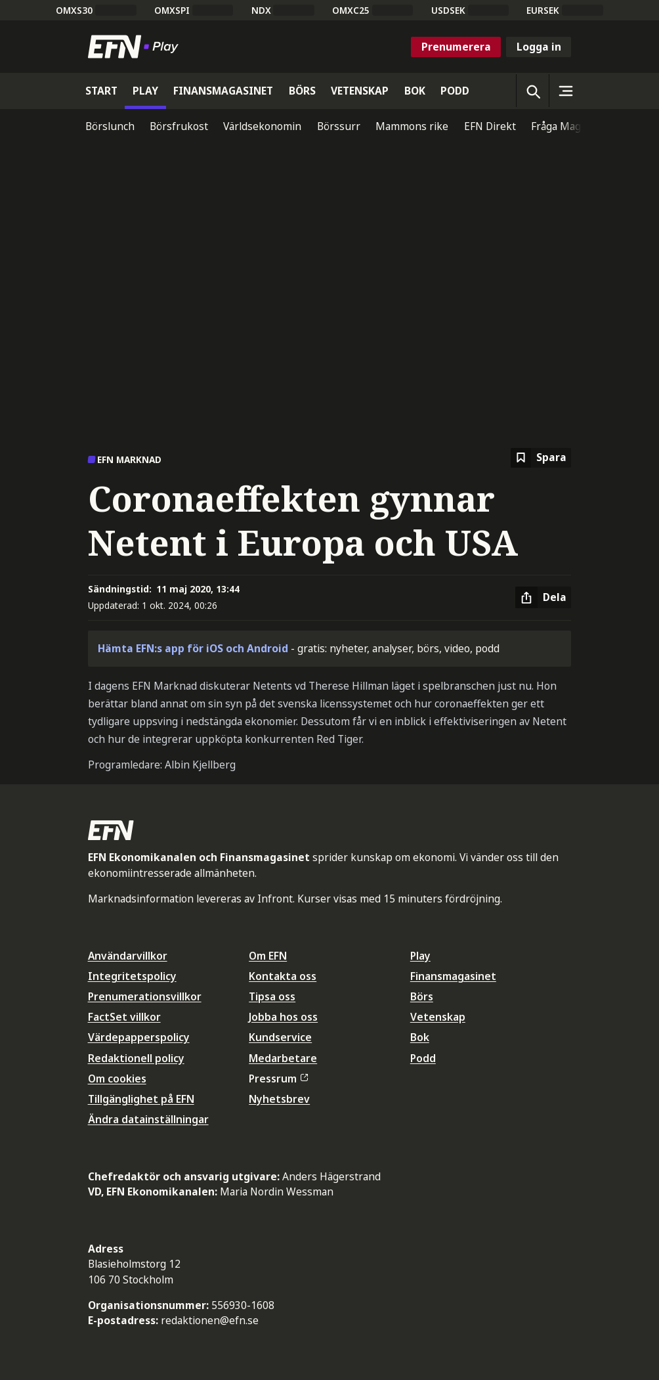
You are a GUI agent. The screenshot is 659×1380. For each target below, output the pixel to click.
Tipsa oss (272, 996)
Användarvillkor (127, 955)
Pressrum (278, 1078)
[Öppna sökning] (532, 90)
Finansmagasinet (453, 976)
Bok (419, 1037)
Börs (421, 996)
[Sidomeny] (565, 90)
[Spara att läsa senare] (541, 458)
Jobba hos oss (283, 1017)
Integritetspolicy (132, 976)
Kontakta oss (282, 976)
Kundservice (280, 1037)
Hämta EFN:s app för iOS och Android (193, 648)
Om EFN (268, 955)
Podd (423, 1058)
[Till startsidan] (136, 46)
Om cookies (117, 1078)
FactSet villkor (124, 1017)
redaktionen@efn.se (210, 1320)
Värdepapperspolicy (139, 1037)
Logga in (539, 46)
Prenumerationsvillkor (145, 996)
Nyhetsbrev (279, 1099)
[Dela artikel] (543, 598)
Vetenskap (437, 1017)
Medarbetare (283, 1058)
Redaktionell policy (136, 1058)
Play (420, 955)
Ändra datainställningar (148, 1119)
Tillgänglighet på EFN (141, 1099)
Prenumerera (456, 46)
